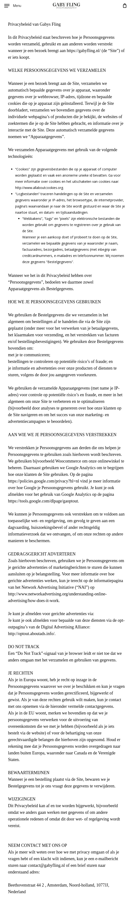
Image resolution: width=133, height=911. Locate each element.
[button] (12, 5)
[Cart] (123, 6)
